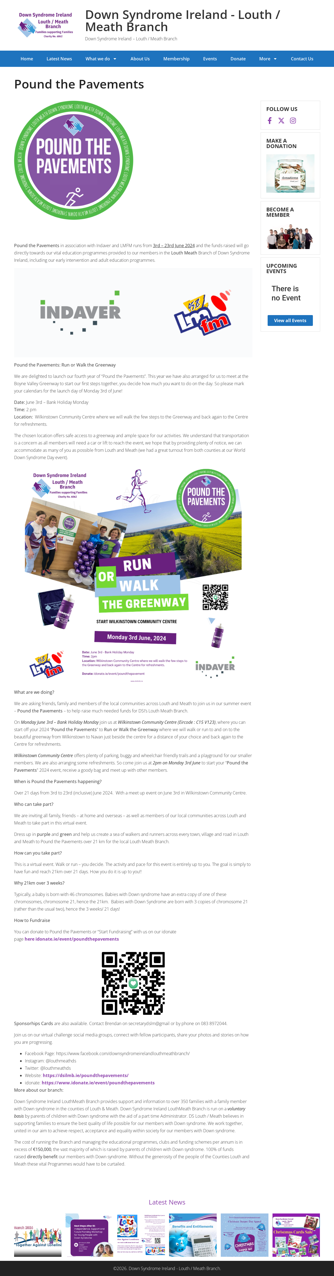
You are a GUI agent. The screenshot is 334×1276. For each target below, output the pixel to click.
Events (210, 59)
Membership (176, 59)
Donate (238, 59)
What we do (101, 59)
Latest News (59, 59)
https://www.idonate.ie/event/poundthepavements (98, 1083)
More (268, 59)
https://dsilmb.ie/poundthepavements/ (86, 1075)
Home (27, 59)
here (29, 939)
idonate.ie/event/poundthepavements (77, 939)
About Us (140, 59)
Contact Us (302, 59)
